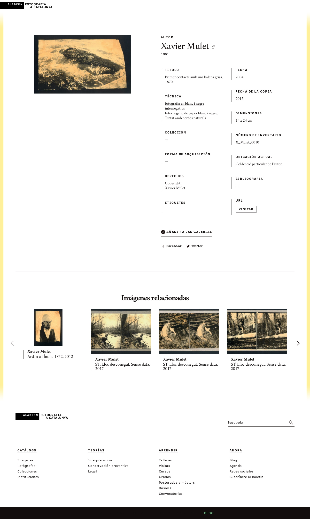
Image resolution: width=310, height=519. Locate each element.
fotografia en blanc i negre (184, 104)
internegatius (175, 108)
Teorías (122, 6)
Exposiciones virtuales (192, 6)
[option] (53, 335)
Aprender (142, 6)
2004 (239, 77)
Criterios (140, 514)
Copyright (172, 183)
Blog (207, 514)
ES (289, 6)
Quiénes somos (112, 514)
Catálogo (103, 6)
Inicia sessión (264, 6)
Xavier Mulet (188, 47)
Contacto (163, 514)
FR (302, 6)
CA (282, 6)
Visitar (246, 209)
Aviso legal (187, 514)
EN (296, 6)
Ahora (161, 6)
